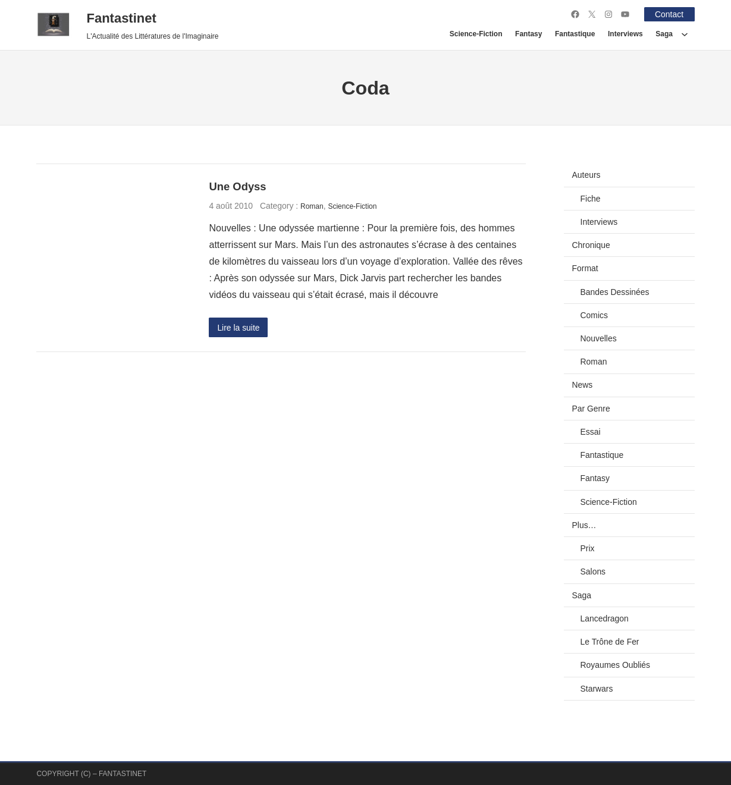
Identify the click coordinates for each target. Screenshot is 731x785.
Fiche (591, 198)
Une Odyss (237, 186)
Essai (591, 432)
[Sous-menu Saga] (684, 33)
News (582, 385)
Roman (312, 206)
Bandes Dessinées (615, 292)
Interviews (599, 222)
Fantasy (595, 478)
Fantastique (602, 455)
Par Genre (591, 408)
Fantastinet (121, 18)
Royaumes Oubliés (615, 665)
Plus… (584, 525)
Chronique (591, 245)
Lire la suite (238, 327)
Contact (669, 14)
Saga (581, 595)
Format (585, 268)
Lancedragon (605, 618)
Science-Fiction (352, 206)
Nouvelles (599, 338)
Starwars (597, 688)
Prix (588, 548)
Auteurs (586, 175)
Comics (594, 315)
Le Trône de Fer (610, 641)
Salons (593, 571)
